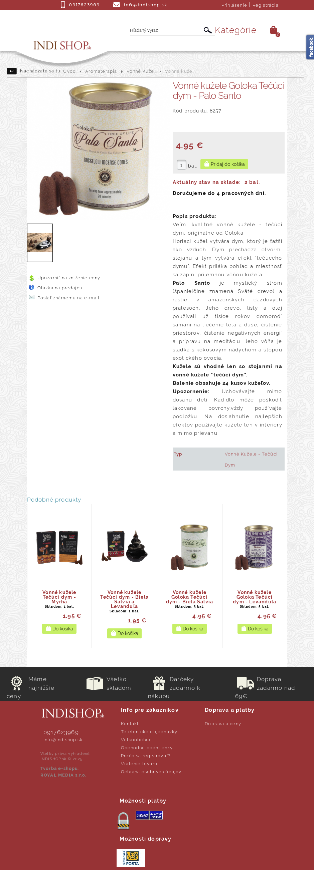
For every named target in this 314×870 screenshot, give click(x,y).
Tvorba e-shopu (59, 768)
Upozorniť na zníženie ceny (69, 277)
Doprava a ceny (223, 723)
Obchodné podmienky (147, 747)
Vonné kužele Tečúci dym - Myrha (59, 597)
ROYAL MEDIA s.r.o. (63, 775)
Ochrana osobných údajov (151, 771)
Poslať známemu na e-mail (68, 297)
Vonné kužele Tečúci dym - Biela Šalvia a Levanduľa (124, 599)
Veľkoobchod (136, 739)
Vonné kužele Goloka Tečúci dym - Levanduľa (254, 597)
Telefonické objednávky (149, 731)
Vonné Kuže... (142, 71)
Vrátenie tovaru (139, 763)
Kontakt (130, 723)
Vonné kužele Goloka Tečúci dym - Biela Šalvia (189, 597)
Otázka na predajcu (60, 287)
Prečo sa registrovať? (145, 755)
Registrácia (266, 5)
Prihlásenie (234, 5)
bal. (192, 166)
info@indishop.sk (63, 739)
